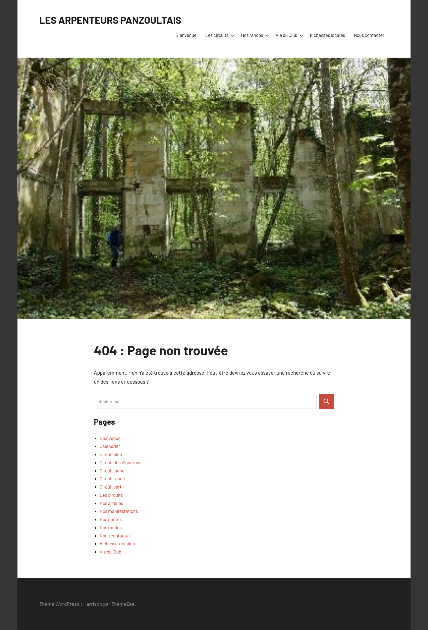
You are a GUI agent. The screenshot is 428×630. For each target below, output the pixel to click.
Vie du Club (288, 35)
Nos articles (111, 503)
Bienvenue (186, 35)
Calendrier (110, 446)
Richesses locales (327, 35)
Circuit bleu (111, 454)
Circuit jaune (112, 470)
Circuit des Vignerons (120, 462)
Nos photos (111, 519)
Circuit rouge (112, 478)
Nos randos (254, 35)
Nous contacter (369, 35)
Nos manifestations (119, 511)
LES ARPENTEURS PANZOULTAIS (110, 20)
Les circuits (218, 35)
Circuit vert (110, 486)
